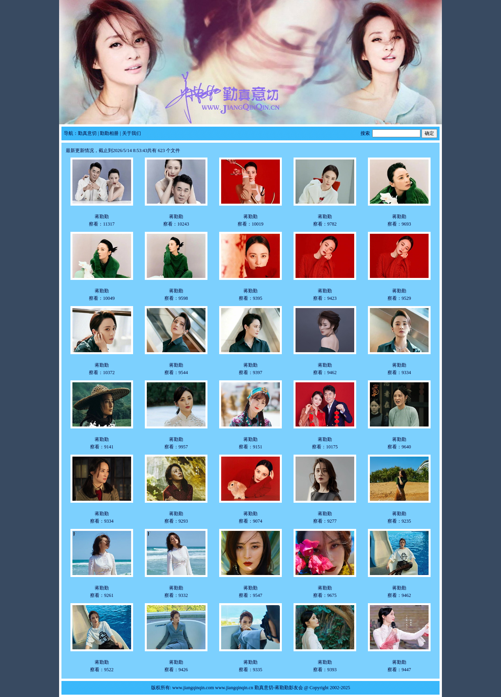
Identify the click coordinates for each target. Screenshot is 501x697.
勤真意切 (87, 133)
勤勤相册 (109, 133)
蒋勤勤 (102, 216)
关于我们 (131, 133)
